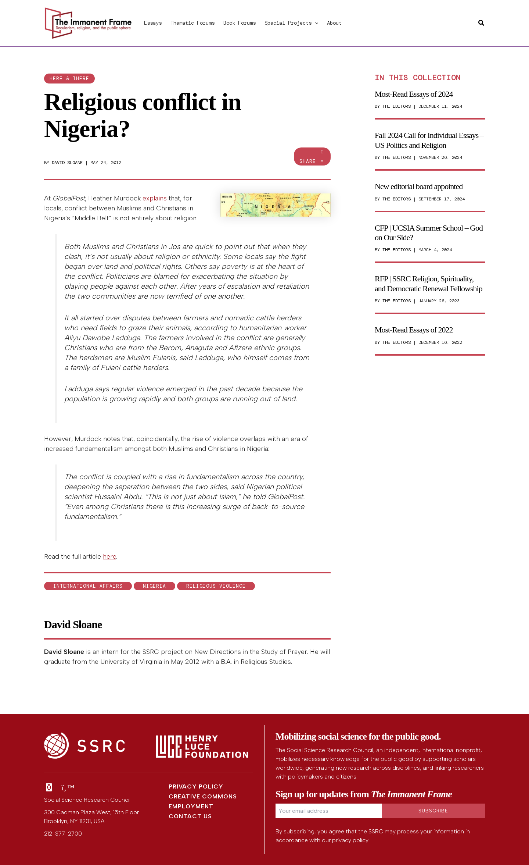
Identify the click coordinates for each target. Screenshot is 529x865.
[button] (315, 23)
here (109, 556)
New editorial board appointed (419, 186)
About (334, 22)
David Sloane (67, 162)
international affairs (88, 586)
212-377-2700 (63, 833)
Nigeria (154, 586)
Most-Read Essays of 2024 (414, 94)
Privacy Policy (196, 786)
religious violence (216, 586)
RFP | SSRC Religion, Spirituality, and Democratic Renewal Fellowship (428, 283)
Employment (191, 806)
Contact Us (190, 816)
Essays (153, 22)
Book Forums (239, 22)
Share (312, 156)
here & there (69, 78)
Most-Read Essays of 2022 (414, 329)
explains (155, 198)
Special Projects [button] (291, 23)
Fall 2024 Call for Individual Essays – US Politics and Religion (429, 140)
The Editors (396, 106)
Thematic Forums (192, 22)
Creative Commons (203, 796)
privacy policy (350, 840)
